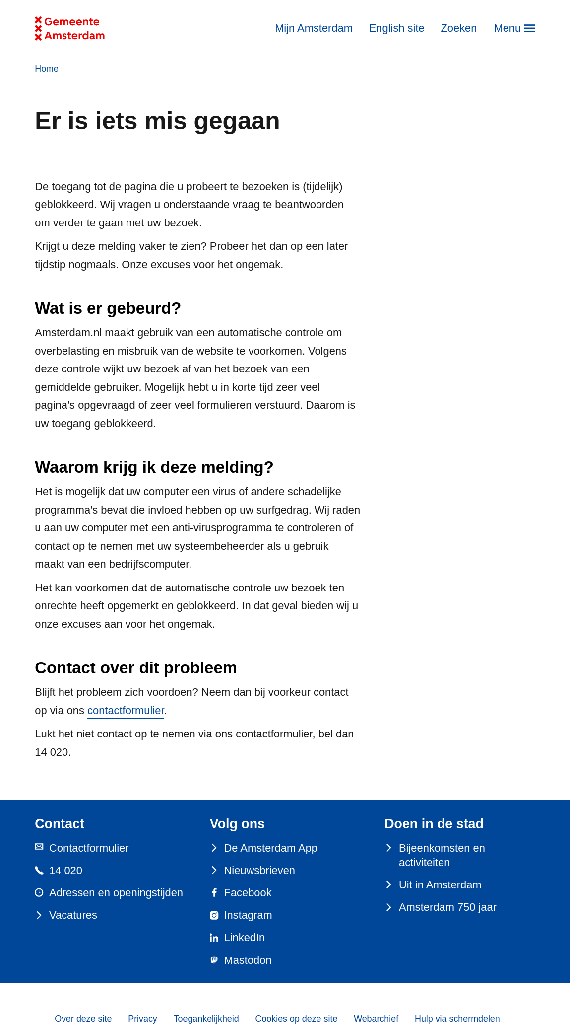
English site (397, 28)
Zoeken (459, 28)
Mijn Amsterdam (314, 28)
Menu (507, 28)
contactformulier (125, 710)
